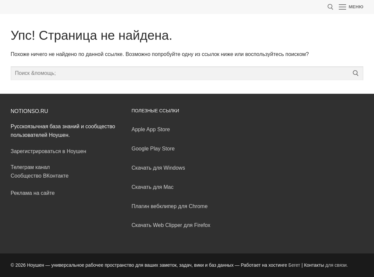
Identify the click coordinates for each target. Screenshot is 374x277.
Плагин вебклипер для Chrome (170, 206)
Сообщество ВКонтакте (39, 176)
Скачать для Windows (158, 168)
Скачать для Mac (152, 187)
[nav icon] (351, 7)
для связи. (337, 265)
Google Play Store (153, 148)
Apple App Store (151, 129)
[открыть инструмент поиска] (330, 7)
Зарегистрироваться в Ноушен (48, 151)
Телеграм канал (30, 167)
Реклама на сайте (33, 193)
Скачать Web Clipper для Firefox (171, 225)
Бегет (294, 265)
